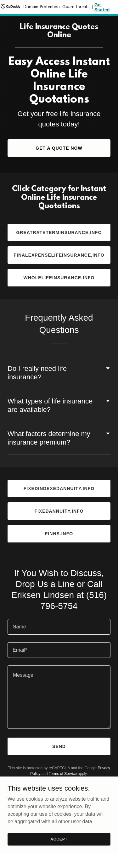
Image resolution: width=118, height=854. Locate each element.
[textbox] (59, 627)
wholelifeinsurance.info (59, 277)
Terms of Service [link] (63, 773)
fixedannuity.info (58, 511)
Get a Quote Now (59, 148)
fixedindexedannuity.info (59, 488)
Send (59, 746)
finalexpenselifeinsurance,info (59, 255)
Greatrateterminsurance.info (59, 232)
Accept (58, 839)
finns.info (59, 533)
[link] (59, 35)
